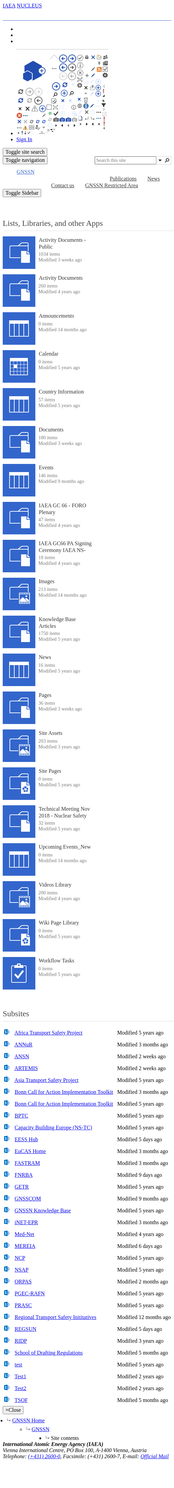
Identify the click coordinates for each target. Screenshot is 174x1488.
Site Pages (50, 771)
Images (46, 581)
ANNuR (23, 1044)
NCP (20, 1258)
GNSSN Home (28, 1420)
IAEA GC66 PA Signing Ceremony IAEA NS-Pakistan (65, 549)
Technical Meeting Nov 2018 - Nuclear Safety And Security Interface (64, 815)
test (18, 1364)
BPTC (21, 1116)
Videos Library (55, 885)
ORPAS (23, 1281)
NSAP (21, 1270)
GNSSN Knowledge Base (43, 1210)
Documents (51, 429)
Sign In (24, 139)
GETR (22, 1187)
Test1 (20, 1376)
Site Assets (51, 733)
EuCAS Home (30, 1151)
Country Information (61, 392)
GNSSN (40, 1429)
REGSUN (25, 1329)
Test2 (20, 1388)
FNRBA (23, 1175)
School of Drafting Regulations (49, 1353)
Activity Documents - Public (62, 243)
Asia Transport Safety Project (46, 1080)
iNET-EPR (26, 1222)
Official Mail (154, 1456)
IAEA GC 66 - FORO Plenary (62, 509)
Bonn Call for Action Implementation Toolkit (64, 1092)
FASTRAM (27, 1163)
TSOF (21, 1400)
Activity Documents (61, 278)
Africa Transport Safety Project (48, 1033)
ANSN (21, 1056)
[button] (160, 160)
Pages (45, 695)
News (45, 657)
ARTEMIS (26, 1068)
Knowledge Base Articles (57, 622)
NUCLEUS (29, 5)
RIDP (21, 1341)
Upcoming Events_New (65, 847)
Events (46, 467)
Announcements (56, 316)
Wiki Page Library (59, 923)
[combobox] (125, 160)
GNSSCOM (28, 1199)
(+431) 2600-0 (44, 1456)
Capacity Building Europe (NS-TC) (53, 1127)
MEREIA (25, 1246)
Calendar (48, 354)
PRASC (23, 1305)
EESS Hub (26, 1139)
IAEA (9, 5)
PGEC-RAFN (30, 1293)
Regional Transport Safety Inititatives (55, 1317)
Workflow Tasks (56, 960)
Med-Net (24, 1234)
